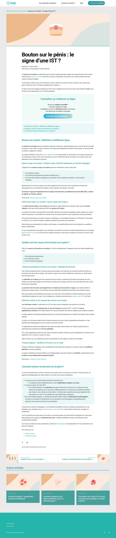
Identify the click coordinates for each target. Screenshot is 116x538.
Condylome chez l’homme (38, 359)
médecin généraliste (48, 154)
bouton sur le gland (37, 77)
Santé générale (11, 11)
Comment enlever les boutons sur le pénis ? (40, 131)
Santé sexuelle (22, 11)
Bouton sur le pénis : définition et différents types (42, 126)
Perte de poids (10, 526)
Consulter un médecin (96, 3)
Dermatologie (25, 447)
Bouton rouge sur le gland (38, 198)
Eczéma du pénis (30, 436)
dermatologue (60, 424)
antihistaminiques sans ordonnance (53, 409)
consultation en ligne (30, 233)
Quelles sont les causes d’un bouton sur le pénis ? (42, 128)
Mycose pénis (29, 433)
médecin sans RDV (78, 296)
